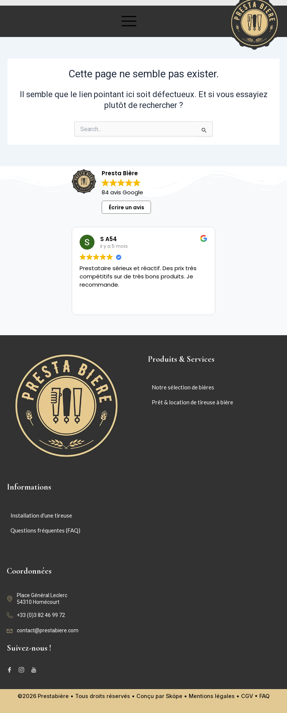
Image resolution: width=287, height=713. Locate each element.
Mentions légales (212, 696)
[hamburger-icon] (129, 21)
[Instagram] (23, 669)
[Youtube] (35, 669)
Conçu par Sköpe (159, 696)
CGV (247, 696)
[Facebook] (11, 669)
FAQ (264, 696)
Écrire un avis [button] (126, 207)
